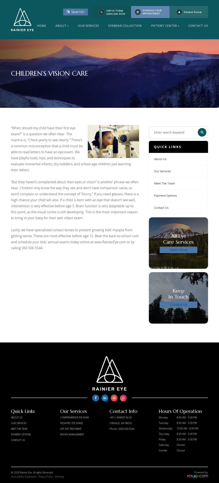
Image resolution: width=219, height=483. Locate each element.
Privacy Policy (45, 476)
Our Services (88, 26)
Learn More (178, 250)
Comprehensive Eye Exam (76, 417)
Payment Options (166, 196)
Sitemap (59, 476)
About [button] (62, 26)
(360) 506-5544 (115, 13)
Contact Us (198, 26)
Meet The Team (165, 183)
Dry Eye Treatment (71, 428)
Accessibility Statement (23, 476)
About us (160, 159)
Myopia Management (73, 434)
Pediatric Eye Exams (72, 423)
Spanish (76, 12)
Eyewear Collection (125, 26)
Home (41, 26)
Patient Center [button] (165, 26)
